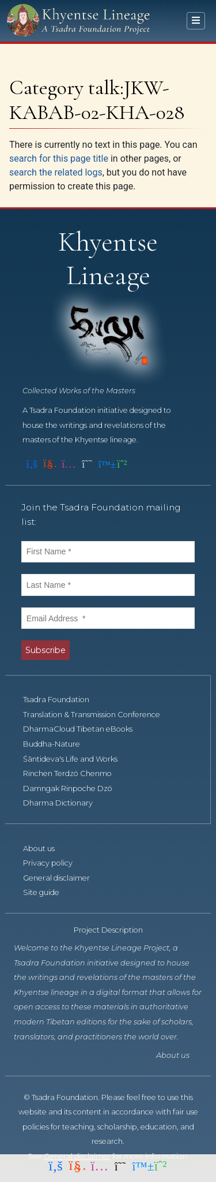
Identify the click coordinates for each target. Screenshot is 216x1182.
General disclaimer (63, 878)
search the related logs (56, 172)
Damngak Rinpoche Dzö (74, 788)
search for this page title (58, 158)
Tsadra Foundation (62, 699)
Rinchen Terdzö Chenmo (73, 773)
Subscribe (45, 650)
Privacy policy (54, 863)
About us (45, 848)
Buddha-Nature (58, 744)
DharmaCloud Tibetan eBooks (84, 729)
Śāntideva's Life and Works (76, 759)
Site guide (47, 892)
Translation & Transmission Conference (98, 714)
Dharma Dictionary (64, 803)
